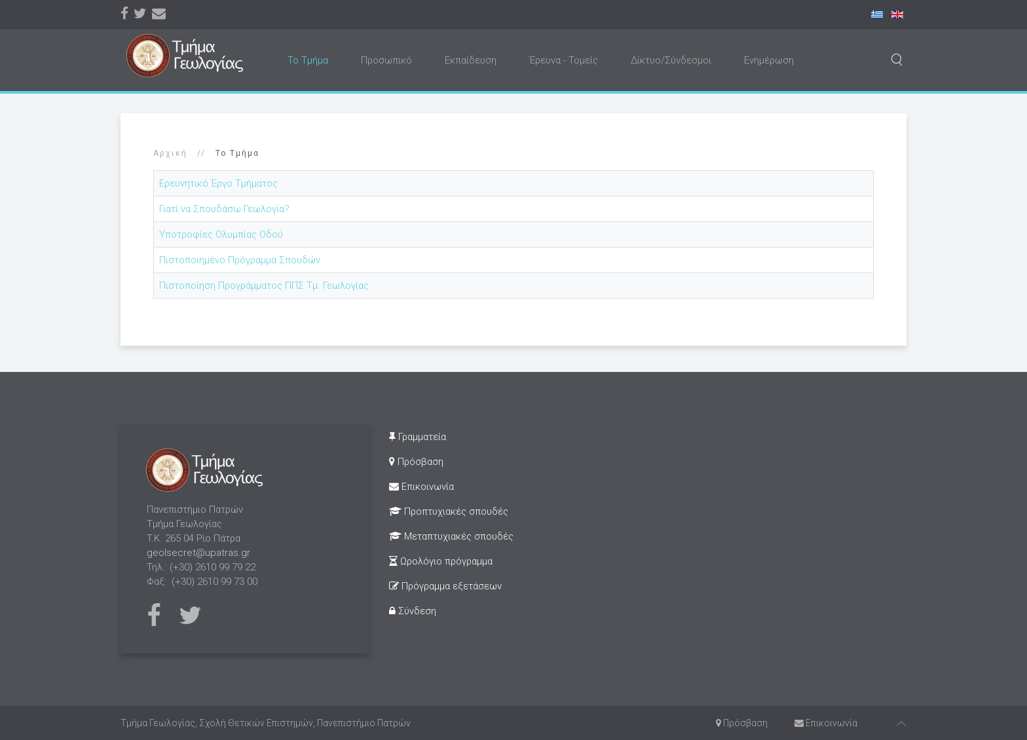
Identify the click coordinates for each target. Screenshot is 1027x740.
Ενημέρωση (769, 60)
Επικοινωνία (421, 486)
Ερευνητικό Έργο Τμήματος (218, 183)
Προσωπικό (386, 60)
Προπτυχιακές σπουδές (448, 511)
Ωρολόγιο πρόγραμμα (441, 561)
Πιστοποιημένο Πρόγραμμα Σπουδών (239, 260)
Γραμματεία (417, 437)
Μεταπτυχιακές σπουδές (451, 536)
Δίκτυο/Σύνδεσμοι (671, 60)
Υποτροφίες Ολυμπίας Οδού (221, 234)
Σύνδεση (412, 611)
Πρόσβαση (416, 462)
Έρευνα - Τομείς (563, 60)
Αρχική (170, 153)
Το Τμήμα (308, 60)
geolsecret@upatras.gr (198, 553)
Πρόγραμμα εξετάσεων (445, 586)
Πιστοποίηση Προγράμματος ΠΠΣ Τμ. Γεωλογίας (264, 285)
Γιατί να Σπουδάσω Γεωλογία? (224, 209)
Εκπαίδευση (470, 60)
